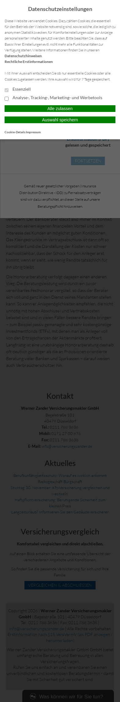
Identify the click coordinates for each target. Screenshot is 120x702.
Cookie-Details (15, 132)
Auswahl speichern (60, 119)
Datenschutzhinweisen (23, 56)
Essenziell (18, 89)
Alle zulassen (60, 108)
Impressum (33, 132)
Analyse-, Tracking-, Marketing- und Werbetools (53, 98)
